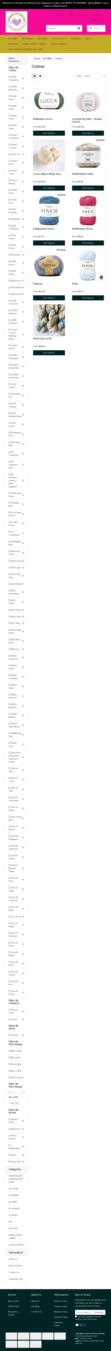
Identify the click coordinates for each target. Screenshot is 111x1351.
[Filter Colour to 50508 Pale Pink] (16, 735)
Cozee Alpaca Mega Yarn (47, 174)
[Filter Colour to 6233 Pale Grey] (16, 576)
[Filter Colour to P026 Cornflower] (16, 227)
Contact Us (97, 14)
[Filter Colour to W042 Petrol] (16, 107)
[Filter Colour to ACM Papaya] (16, 405)
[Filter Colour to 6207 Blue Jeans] (16, 641)
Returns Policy (15, 1265)
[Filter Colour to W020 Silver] (16, 162)
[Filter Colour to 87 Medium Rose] (16, 434)
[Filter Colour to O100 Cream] (16, 386)
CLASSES (75, 38)
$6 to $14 (14, 1057)
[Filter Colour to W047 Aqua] (16, 98)
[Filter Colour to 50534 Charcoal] (16, 657)
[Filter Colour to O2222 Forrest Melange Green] (16, 334)
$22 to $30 (15, 1071)
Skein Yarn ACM (42, 338)
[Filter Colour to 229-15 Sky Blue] (16, 818)
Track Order (13, 1306)
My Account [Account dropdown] (98, 20)
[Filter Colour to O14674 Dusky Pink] (16, 366)
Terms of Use (60, 1301)
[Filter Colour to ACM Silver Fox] (16, 395)
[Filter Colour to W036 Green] (16, 117)
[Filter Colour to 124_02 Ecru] (16, 983)
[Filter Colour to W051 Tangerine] (16, 78)
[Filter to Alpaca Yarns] (16, 1011)
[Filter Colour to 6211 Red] (16, 623)
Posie (75, 283)
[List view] (40, 76)
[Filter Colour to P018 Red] (16, 254)
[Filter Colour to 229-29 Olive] (16, 770)
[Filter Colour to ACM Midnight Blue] (16, 415)
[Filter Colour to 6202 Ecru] (16, 649)
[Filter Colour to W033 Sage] (16, 127)
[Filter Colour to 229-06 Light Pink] (16, 847)
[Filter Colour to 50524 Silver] (16, 686)
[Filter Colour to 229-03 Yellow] (16, 857)
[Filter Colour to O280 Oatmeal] (16, 322)
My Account (13, 1301)
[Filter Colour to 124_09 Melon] (16, 954)
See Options (49, 133)
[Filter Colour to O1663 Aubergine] (16, 357)
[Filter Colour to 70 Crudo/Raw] (16, 533)
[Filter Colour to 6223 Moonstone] (16, 592)
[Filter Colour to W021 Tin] (16, 154)
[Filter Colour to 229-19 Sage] (16, 809)
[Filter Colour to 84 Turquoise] (16, 453)
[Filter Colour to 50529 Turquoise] (16, 677)
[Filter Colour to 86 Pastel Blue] (16, 444)
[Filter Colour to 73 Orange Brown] (16, 514)
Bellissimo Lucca (42, 119)
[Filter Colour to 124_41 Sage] (16, 889)
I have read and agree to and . (88, 1317)
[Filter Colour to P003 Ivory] (16, 280)
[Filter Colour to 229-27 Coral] (16, 780)
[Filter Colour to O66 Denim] (16, 294)
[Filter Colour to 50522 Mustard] (16, 696)
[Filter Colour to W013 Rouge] (16, 182)
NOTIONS (12, 44)
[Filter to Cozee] (16, 1019)
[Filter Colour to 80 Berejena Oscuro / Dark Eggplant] (16, 480)
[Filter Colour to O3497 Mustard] (16, 312)
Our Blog (35, 1306)
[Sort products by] (93, 76)
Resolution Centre (13, 1313)
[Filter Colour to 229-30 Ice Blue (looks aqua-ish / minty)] (16, 757)
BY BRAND (27, 38)
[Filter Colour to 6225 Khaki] (16, 584)
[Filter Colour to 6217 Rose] (16, 610)
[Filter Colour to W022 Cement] (16, 146)
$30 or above (16, 1077)
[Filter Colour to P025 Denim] (16, 237)
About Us (83, 14)
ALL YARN (12, 38)
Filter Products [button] (14, 60)
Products (61, 14)
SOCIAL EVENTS (59, 44)
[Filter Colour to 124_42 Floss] (16, 879)
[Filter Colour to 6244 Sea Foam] (16, 553)
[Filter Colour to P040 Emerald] (16, 211)
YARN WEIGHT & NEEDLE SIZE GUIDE (25, 49)
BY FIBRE (42, 38)
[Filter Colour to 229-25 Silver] (16, 789)
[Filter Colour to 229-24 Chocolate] (16, 799)
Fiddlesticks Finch (43, 228)
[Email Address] (84, 1312)
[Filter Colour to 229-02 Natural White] (16, 868)
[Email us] (77, 1325)
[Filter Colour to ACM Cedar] (16, 424)
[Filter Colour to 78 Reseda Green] (16, 495)
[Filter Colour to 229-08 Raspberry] (16, 838)
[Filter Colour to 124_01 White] (16, 993)
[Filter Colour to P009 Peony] (16, 263)
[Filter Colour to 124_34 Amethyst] (16, 899)
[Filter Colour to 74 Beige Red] (16, 504)
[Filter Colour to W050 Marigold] (16, 88)
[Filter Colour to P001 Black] (16, 287)
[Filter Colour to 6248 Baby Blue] (16, 543)
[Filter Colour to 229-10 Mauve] (16, 828)
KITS (88, 38)
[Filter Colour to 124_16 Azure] (16, 944)
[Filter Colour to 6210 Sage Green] (16, 631)
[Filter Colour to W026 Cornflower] (16, 136)
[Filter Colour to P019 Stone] (16, 247)
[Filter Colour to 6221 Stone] (16, 602)
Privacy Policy (60, 1306)
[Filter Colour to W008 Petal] (16, 192)
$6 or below (15, 1051)
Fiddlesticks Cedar (82, 174)
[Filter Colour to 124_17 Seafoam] (16, 934)
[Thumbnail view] (34, 76)
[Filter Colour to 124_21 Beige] (16, 925)
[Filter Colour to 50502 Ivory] (16, 744)
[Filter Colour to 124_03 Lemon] (16, 973)
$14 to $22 (15, 1064)
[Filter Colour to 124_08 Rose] (16, 964)
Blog (72, 14)
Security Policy (61, 1317)
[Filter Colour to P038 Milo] (16, 219)
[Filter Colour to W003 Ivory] (16, 201)
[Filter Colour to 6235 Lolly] (16, 567)
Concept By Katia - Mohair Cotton (87, 120)
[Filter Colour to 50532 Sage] (16, 667)
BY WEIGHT (58, 38)
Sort (79, 76)
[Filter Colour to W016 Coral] (16, 172)
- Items (95, 28)
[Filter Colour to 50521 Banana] (16, 706)
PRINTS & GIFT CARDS (34, 44)
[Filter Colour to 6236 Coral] (16, 561)
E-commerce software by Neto (86, 1336)
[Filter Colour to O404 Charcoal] (16, 302)
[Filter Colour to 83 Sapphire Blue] (16, 464)
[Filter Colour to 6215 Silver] (16, 616)
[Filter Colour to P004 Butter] (16, 273)
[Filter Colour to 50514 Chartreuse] (16, 725)
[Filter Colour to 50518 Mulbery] (16, 715)
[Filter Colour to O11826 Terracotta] (16, 376)
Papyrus (37, 283)
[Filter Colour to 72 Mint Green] (16, 524)
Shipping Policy (16, 1279)
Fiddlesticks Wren (82, 228)
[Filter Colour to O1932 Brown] (16, 347)
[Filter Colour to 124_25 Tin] (16, 916)
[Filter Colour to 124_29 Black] (16, 908)
